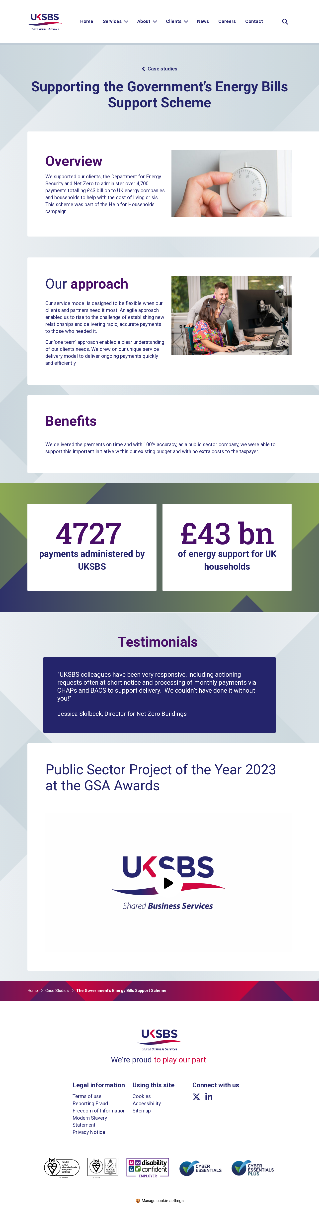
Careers (227, 22)
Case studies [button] (159, 69)
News (203, 22)
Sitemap (142, 1111)
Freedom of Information (99, 1111)
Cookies (142, 1096)
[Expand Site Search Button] (285, 22)
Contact (254, 22)
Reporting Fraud (90, 1103)
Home (86, 22)
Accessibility (147, 1103)
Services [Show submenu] (115, 22)
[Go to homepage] (44, 29)
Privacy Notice (89, 1132)
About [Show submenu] (147, 22)
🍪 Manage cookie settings (160, 1200)
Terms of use (87, 1096)
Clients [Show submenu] (177, 22)
